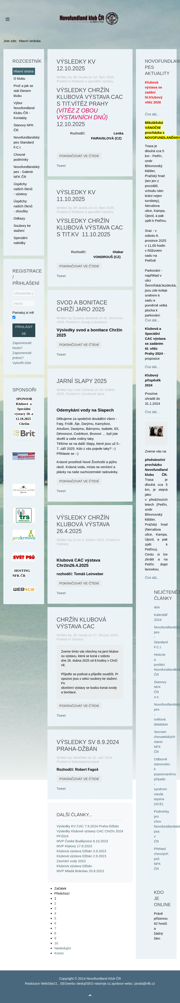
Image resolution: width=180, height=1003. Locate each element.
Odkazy (19, 218)
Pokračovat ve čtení (79, 156)
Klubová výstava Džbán (74, 866)
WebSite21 (49, 983)
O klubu (19, 78)
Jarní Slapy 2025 (82, 381)
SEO (63, 983)
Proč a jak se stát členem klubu (23, 91)
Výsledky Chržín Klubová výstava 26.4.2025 (83, 524)
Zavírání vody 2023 (71, 861)
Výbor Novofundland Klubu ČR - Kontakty (24, 110)
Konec (59, 953)
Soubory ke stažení (22, 228)
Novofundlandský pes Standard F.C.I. (24, 142)
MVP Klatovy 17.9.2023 (74, 846)
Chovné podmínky (21, 157)
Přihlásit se (24, 330)
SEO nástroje (96, 983)
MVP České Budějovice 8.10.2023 (82, 841)
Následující (62, 948)
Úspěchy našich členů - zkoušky (23, 206)
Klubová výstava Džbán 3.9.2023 (81, 851)
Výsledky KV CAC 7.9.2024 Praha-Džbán (88, 826)
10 (56, 943)
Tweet (61, 166)
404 (157, 607)
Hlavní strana (23, 71)
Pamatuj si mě (23, 312)
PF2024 (63, 836)
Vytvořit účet (21, 363)
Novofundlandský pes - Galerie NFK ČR (24, 172)
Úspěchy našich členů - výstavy (23, 189)
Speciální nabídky (21, 240)
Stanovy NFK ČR (23, 127)
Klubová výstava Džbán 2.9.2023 (81, 856)
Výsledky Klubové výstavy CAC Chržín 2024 (90, 831)
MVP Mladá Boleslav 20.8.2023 (80, 871)
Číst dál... (152, 114)
